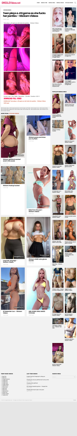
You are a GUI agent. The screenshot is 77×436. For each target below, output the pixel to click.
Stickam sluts (44, 109)
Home (38, 2)
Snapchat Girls (5, 391)
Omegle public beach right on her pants (35, 389)
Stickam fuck (35, 108)
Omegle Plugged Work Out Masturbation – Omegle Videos (57, 56)
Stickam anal (5, 108)
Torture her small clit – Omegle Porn (70, 55)
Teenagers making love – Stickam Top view (56, 327)
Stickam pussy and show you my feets (37, 138)
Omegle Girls (52, 2)
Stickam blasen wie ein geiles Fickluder (70, 242)
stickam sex (27, 109)
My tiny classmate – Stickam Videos (57, 365)
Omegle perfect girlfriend (32, 383)
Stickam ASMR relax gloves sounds (38, 260)
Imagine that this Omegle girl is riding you (36, 376)
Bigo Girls (4, 376)
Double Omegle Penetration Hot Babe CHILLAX (70, 30)
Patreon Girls (5, 387)
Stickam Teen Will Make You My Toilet (56, 241)
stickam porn (19, 109)
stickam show (35, 109)
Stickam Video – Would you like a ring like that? (58, 289)
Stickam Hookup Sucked (11, 186)
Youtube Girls (5, 395)
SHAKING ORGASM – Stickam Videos (69, 340)
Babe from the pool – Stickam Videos (36, 210)
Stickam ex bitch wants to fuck (70, 216)
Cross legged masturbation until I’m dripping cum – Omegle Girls (70, 82)
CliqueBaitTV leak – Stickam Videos (57, 216)
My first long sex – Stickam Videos (69, 314)
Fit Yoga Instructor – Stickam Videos (57, 314)
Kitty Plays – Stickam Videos (57, 264)
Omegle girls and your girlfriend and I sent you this (38, 379)
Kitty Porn (4, 377)
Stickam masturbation (8, 109)
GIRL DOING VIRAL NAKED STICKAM (37, 312)
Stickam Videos (69, 2)
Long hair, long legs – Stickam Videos (10, 261)
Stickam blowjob (15, 108)
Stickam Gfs (4, 392)
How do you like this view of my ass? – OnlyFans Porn (57, 85)
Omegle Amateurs (6, 379)
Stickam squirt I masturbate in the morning (69, 255)
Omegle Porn (5, 381)
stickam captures (26, 108)
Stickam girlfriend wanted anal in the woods (11, 160)
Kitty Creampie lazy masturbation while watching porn (57, 30)
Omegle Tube (44, 2)
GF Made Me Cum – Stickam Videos (12, 312)
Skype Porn (4, 389)
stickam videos (6, 110)
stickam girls (44, 108)
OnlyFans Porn (5, 385)
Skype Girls (4, 388)
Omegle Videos (60, 2)
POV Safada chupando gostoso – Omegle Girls (37, 386)
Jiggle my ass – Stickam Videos (68, 289)
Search (74, 377)
